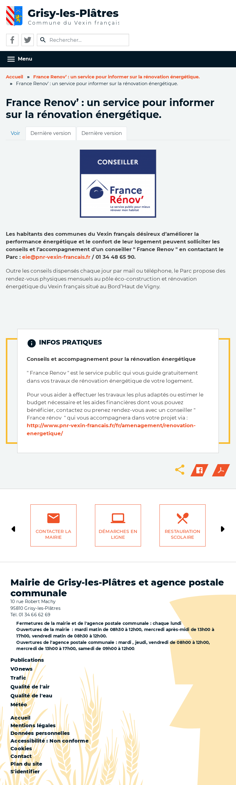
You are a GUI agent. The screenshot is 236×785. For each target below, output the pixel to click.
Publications (27, 660)
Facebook (12, 40)
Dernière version (50, 133)
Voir (15, 133)
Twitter (28, 40)
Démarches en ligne (118, 534)
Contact (21, 756)
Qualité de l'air (29, 687)
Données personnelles (40, 733)
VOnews (21, 669)
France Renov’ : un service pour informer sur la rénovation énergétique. (116, 77)
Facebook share (199, 470)
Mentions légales (33, 725)
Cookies (21, 748)
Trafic (18, 678)
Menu (25, 59)
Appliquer (43, 40)
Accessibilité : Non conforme (49, 741)
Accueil (14, 77)
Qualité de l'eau (31, 696)
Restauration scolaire (182, 534)
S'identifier (25, 772)
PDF (221, 470)
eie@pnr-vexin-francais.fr (56, 257)
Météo (18, 705)
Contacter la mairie (53, 534)
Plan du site (26, 764)
